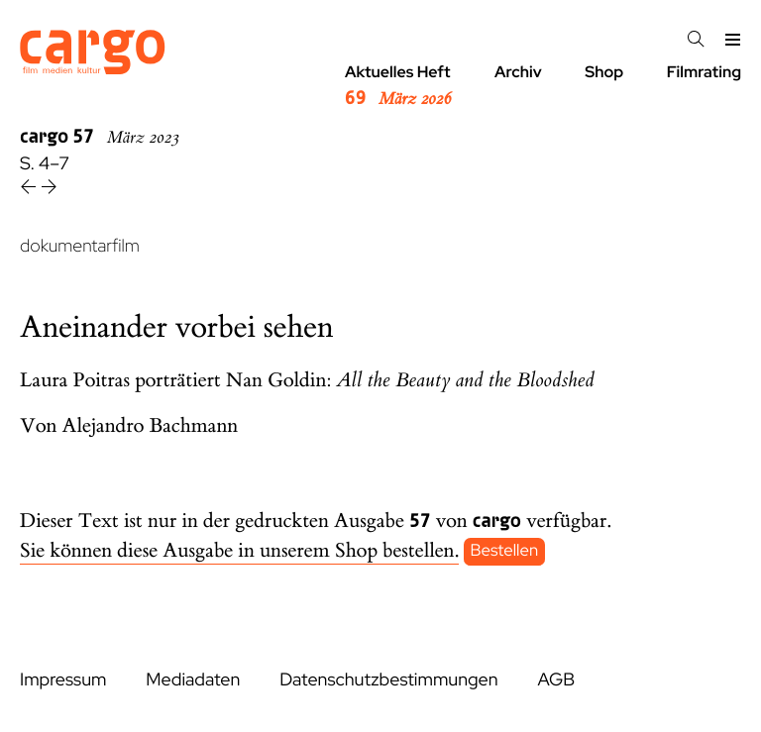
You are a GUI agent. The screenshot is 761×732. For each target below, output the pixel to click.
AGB (556, 680)
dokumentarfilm (80, 246)
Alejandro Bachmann (150, 426)
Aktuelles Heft (398, 86)
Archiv (518, 71)
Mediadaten (193, 680)
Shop (604, 71)
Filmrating (704, 71)
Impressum (63, 680)
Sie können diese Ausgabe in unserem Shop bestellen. (239, 551)
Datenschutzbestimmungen (388, 680)
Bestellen (505, 552)
